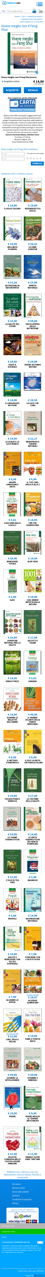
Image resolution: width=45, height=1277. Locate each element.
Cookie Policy (22, 1271)
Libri (23, 16)
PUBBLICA (37, 163)
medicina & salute (34, 16)
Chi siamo (16, 1184)
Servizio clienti (18, 1188)
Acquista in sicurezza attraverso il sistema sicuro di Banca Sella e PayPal (22, 1220)
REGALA (33, 90)
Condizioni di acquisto (22, 1199)
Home (17, 16)
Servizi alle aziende (20, 1191)
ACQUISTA (12, 90)
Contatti (16, 1195)
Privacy (15, 1203)
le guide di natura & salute (31, 19)
